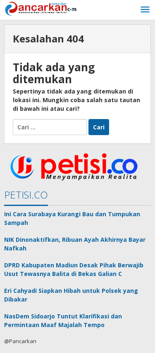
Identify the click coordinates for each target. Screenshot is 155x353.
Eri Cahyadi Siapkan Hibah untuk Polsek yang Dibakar (71, 295)
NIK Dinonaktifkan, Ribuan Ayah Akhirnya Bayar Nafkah (74, 244)
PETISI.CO (26, 194)
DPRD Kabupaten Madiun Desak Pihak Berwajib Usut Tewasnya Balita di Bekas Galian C (73, 269)
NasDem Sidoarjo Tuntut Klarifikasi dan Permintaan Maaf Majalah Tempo (63, 320)
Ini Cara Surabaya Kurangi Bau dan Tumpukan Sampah (72, 218)
